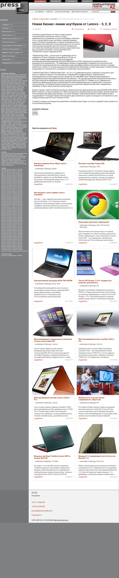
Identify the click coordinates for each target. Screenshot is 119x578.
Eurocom (3, 89)
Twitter (3, 136)
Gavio (18, 92)
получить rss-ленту (80, 11)
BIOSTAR (24, 80)
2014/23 (3, 210)
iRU (11, 99)
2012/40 (19, 181)
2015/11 (3, 223)
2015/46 (19, 235)
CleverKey (11, 83)
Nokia (21, 112)
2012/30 (9, 178)
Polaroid (18, 121)
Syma (21, 131)
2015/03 (3, 220)
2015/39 (3, 233)
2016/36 (3, 248)
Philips (3, 120)
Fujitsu (3, 92)
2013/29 (19, 194)
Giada (17, 94)
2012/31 (14, 178)
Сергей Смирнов (21, 163)
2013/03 (14, 185)
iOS (22, 98)
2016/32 (3, 246)
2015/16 (9, 225)
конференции (12, 255)
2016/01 (14, 236)
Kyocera (19, 101)
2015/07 (3, 222)
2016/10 (19, 239)
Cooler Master (10, 85)
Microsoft (8, 108)
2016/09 (14, 239)
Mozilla (12, 111)
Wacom (6, 139)
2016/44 (3, 251)
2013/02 (9, 185)
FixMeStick (20, 89)
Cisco (2, 83)
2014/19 (3, 209)
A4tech (3, 75)
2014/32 (9, 213)
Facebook (13, 89)
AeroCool (3, 76)
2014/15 (9, 207)
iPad (25, 98)
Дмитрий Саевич (6, 158)
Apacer (13, 146)
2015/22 (19, 226)
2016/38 (14, 248)
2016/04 (9, 238)
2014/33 (14, 213)
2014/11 (9, 206)
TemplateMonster (12, 133)
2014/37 (14, 214)
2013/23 (9, 193)
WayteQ (11, 139)
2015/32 (9, 230)
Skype (17, 128)
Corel (15, 85)
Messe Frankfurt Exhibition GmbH (11, 107)
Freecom (16, 91)
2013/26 (3, 194)
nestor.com (40, 1)
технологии (8, 59)
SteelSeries (4, 131)
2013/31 (9, 196)
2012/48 (19, 184)
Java (17, 99)
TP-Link (17, 134)
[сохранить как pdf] (108, 29)
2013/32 (14, 196)
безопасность (8, 31)
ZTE (12, 143)
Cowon (19, 85)
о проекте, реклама (62, 11)
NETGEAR (4, 149)
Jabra (14, 99)
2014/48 (9, 219)
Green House (18, 95)
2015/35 (3, 232)
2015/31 (3, 230)
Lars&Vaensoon (21, 147)
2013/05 (3, 187)
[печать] (92, 29)
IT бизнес (7, 25)
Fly (7, 91)
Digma (3, 88)
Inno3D (8, 147)
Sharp (20, 127)
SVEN (17, 131)
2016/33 (9, 246)
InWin (14, 98)
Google (12, 95)
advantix (20, 75)
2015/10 (19, 222)
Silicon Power (5, 128)
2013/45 (19, 200)
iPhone (3, 99)
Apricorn (24, 77)
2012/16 (19, 172)
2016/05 (14, 238)
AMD (8, 77)
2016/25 (14, 244)
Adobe (15, 75)
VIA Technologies (16, 137)
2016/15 (3, 242)
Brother (16, 82)
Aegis (25, 75)
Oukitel (18, 117)
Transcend (23, 134)
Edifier (14, 88)
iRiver (7, 99)
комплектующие (10, 42)
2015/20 (9, 226)
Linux (16, 104)
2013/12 (19, 188)
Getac (13, 94)
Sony (7, 130)
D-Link (3, 86)
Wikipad (3, 140)
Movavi (3, 111)
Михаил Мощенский (15, 161)
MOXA (8, 111)
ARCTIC (8, 79)
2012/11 (14, 171)
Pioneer (8, 120)
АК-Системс (21, 143)
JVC (23, 99)
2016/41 (9, 249)
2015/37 (14, 232)
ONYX (13, 115)
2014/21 (14, 209)
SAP (8, 127)
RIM (21, 124)
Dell (18, 86)
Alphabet (22, 76)
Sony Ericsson (13, 130)
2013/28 (14, 194)
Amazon (3, 77)
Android (12, 77)
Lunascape (4, 105)
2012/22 (9, 175)
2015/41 (14, 233)
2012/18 (9, 174)
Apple (20, 77)
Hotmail (11, 96)
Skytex (21, 128)
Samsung (24, 126)
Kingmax (13, 147)
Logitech (20, 104)
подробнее (38, 184)
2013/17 (3, 191)
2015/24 (9, 227)
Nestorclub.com (62, 520)
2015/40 (9, 233)
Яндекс (8, 146)
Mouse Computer (22, 110)
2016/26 (19, 244)
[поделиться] (78, 29)
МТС (14, 144)
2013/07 (14, 187)
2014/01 (19, 201)
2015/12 (9, 223)
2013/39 (9, 198)
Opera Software (19, 115)
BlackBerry (4, 82)
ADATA (11, 75)
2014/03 (9, 203)
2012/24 (19, 175)
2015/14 (19, 223)
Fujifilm (21, 91)
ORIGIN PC (12, 117)
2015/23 (3, 227)
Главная (35, 19)
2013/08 (19, 187)
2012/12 (19, 171)
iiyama (7, 98)
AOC (16, 77)
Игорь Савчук (9, 159)
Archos (3, 79)
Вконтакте (9, 144)
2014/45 (14, 217)
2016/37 (9, 248)
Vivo (2, 139)
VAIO (18, 136)
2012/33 (3, 180)
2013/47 (9, 201)
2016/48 (25, 251)
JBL (21, 99)
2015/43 (3, 235)
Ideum (3, 98)
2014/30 (19, 212)
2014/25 (14, 210)
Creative (24, 85)
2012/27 (14, 177)
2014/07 (9, 204)
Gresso (25, 95)
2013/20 (19, 191)
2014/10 (3, 206)
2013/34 (3, 197)
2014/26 (19, 210)
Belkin (12, 80)
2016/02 (19, 236)
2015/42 (19, 233)
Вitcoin (3, 144)
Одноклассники (21, 144)
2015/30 (19, 229)
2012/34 (9, 180)
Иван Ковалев (16, 158)
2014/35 (3, 214)
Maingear (19, 105)
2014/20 (9, 209)
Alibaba (17, 76)
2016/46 (14, 251)
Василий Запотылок (7, 156)
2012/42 (9, 182)
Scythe (11, 127)
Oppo (2, 117)
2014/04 (14, 203)
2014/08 (14, 204)
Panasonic (10, 118)
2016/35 (19, 246)
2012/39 (14, 181)
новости (49, 11)
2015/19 (3, 226)
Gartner (14, 92)
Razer (13, 124)
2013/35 (9, 197)
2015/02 (19, 219)
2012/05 (3, 169)
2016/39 (19, 248)
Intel (11, 98)
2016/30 (14, 245)
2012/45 (3, 184)
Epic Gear (23, 146)
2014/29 (14, 212)
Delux (22, 86)
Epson (22, 88)
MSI (16, 111)
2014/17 (14, 207)
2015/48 (9, 236)
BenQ (16, 80)
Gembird (3, 94)
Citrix (6, 83)
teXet (19, 133)
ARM (12, 79)
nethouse (7, 112)
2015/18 (19, 225)
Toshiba (12, 134)
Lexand (22, 102)
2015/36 (9, 232)
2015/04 (9, 220)
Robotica (3, 126)
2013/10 (9, 188)
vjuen (11, 153)
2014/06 (3, 204)
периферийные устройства (14, 63)
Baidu (8, 80)
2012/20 (19, 174)
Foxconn (11, 91)
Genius (9, 94)
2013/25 (19, 193)
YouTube (3, 143)
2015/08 (9, 222)
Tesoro (10, 149)
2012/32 (19, 178)
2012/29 (3, 178)
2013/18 (9, 191)
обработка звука (9, 56)
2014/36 (9, 214)
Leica (13, 102)
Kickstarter (4, 101)
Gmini (7, 95)
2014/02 (3, 203)
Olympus (7, 115)
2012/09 (3, 171)
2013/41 (19, 198)
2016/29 (9, 245)
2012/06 (9, 169)
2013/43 (9, 200)
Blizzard (10, 82)
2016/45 (9, 251)
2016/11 (3, 241)
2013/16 (19, 190)
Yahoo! (17, 142)
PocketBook (4, 121)
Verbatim (4, 137)
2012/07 (14, 169)
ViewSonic (24, 137)
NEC (2, 112)
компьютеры (9, 35)
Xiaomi (7, 142)
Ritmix (24, 124)
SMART (3, 130)
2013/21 (3, 193)
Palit (5, 118)
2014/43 (3, 217)
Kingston (10, 101)
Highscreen (4, 96)
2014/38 (19, 214)
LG (8, 104)
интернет (7, 28)
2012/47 (14, 184)
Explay (8, 89)
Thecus (23, 133)
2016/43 (19, 249)
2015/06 (19, 220)
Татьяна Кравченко (7, 165)
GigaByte (22, 94)
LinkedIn (11, 104)
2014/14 (3, 207)
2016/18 (9, 242)
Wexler (25, 139)
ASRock (16, 79)
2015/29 (14, 229)
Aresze (18, 146)
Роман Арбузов (13, 162)
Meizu (25, 105)
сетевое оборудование (12, 49)
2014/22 (19, 209)
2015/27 (3, 229)
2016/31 (19, 245)
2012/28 (19, 177)
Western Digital (18, 139)
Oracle (7, 117)
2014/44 (9, 217)
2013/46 (3, 201)
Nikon (12, 112)
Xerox (3, 142)
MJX (24, 108)
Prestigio (3, 123)
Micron (3, 108)
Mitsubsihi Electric (17, 108)
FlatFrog (3, 91)
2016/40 (3, 249)
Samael (7, 153)
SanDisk (3, 127)
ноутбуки (53, 19)
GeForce (22, 92)
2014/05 (19, 203)
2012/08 (19, 169)
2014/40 (9, 216)
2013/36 (14, 197)
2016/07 (3, 239)
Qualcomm (4, 124)
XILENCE (12, 142)
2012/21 (3, 175)
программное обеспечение (14, 45)
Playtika (3, 146)
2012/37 (3, 181)
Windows (14, 140)
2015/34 (19, 230)
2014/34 (19, 213)
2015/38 (19, 232)
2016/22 (19, 242)
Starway (19, 130)
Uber (7, 136)
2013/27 (9, 194)
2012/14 (9, 172)
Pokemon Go (11, 121)
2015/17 (14, 225)
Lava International (6, 102)
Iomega (19, 98)
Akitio (8, 76)
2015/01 (14, 219)
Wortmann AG (21, 140)
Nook (8, 114)
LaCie (24, 101)
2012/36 (19, 180)
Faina (3, 153)
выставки (4, 255)
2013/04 (19, 185)
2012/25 (3, 177)
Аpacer (16, 143)
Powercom (24, 121)
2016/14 (19, 241)
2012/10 (9, 171)
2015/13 (14, 223)
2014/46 (19, 217)
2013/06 (9, 187)
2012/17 (3, 174)
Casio (24, 82)
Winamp (9, 140)
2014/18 (19, 207)
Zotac (8, 143)
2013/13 (3, 190)
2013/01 (3, 185)
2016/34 (14, 246)
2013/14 (9, 190)
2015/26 (19, 227)
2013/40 (14, 198)
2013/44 (14, 200)
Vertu (8, 137)
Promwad (19, 123)
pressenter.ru (37, 515)
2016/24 (9, 244)
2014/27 (3, 212)
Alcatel (13, 76)
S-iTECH (19, 126)
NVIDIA (12, 114)
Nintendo (16, 112)
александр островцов (7, 155)
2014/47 (3, 219)
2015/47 (3, 236)
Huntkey (3, 147)
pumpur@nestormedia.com (42, 511)
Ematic (18, 88)
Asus (20, 79)
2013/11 (14, 188)
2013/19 (14, 191)
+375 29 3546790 (38, 506)
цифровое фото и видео (12, 52)
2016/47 (19, 251)
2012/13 (3, 172)
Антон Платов (19, 155)
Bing (20, 80)
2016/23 (3, 244)
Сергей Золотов (10, 163)
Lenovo (18, 102)
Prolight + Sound (11, 123)
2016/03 (3, 238)
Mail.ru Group (12, 105)
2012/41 (3, 182)
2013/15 (14, 190)
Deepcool (8, 86)
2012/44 (19, 182)
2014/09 (19, 204)
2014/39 (3, 216)
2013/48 (14, 201)
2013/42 (3, 200)
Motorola (14, 110)
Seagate (15, 127)
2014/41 (14, 216)
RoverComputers (11, 126)
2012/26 (9, 177)
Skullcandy (12, 128)
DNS (7, 88)
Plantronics (14, 120)
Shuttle (24, 127)
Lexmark (3, 104)
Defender (14, 86)
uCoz (10, 136)
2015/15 (3, 225)
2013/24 (14, 193)
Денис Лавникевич (20, 156)
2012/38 (9, 181)
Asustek (3, 80)
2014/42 (19, 216)
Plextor (19, 120)
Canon (20, 82)
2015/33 (14, 230)
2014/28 (9, 212)
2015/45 (14, 235)
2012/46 (9, 184)
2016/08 (9, 239)
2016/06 (19, 238)
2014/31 (3, 213)
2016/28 (3, 245)
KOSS (15, 101)
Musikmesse (22, 111)
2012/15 (14, 172)
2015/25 (14, 227)
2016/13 (14, 241)
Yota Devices (23, 142)
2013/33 (19, 196)
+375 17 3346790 (38, 502)
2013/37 (19, 197)
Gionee (3, 95)
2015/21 (14, 226)
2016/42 (14, 249)
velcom (22, 136)
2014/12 (14, 206)
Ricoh (17, 124)
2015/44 (9, 235)
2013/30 (3, 196)
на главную (39, 11)
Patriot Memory (18, 118)
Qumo (9, 124)
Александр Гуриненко (20, 153)
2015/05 (14, 220)
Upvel (14, 136)
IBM (25, 96)
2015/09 (14, 222)
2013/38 (3, 198)
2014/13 (19, 206)
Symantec (4, 133)
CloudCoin (18, 83)
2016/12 (9, 241)
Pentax (25, 118)
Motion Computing (6, 110)
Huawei (21, 96)
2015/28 (9, 229)
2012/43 (14, 182)
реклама (19, 255)
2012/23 (14, 175)
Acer (7, 75)
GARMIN (8, 92)
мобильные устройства (12, 38)
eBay (10, 88)
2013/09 (3, 188)
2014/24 (9, 210)
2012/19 (14, 174)
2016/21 (14, 242)
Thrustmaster (5, 134)
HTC (17, 96)
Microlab (24, 107)
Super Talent (11, 131)
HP (14, 96)
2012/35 (14, 180)
